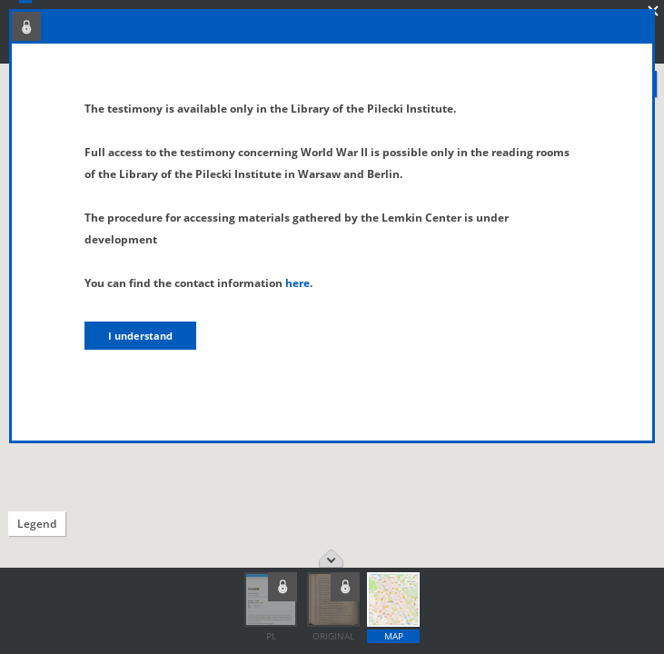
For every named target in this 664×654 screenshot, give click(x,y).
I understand (140, 335)
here (297, 283)
